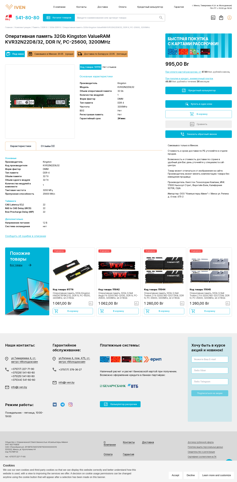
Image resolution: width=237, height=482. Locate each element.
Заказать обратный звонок (198, 134)
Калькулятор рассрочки (120, 404)
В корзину (199, 114)
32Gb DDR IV (55, 27)
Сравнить (198, 124)
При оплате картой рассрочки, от (183, 72)
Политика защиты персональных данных (205, 447)
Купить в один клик (198, 104)
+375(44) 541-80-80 (23, 379)
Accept (175, 475)
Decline (191, 475)
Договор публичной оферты (201, 442)
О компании (59, 7)
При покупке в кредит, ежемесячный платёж (189, 78)
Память (36, 27)
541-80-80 (22, 18)
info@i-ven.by (19, 387)
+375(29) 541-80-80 (23, 372)
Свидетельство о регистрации (201, 452)
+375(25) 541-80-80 (23, 376)
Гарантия (179, 7)
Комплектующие (23, 27)
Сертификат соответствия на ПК (202, 456)
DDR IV (44, 27)
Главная (9, 27)
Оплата (122, 7)
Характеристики (20, 146)
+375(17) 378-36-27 (70, 369)
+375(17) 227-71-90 (22, 368)
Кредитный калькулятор (150, 7)
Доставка (102, 7)
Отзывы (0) (48, 146)
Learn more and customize (216, 475)
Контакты (81, 7)
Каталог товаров (59, 17)
